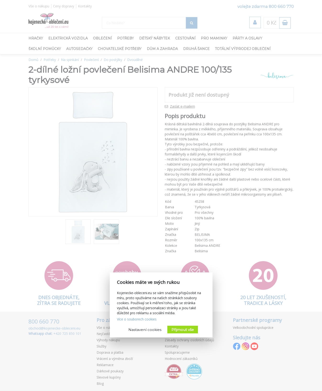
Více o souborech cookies (137, 319)
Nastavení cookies (144, 329)
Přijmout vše (182, 329)
